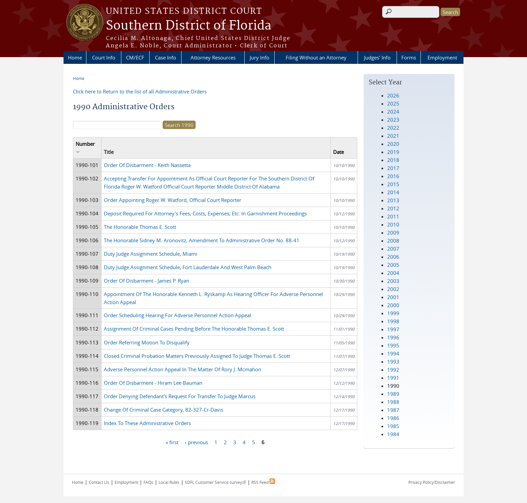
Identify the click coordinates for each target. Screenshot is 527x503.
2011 (393, 216)
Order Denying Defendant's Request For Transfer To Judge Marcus (179, 396)
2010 (393, 224)
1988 (393, 402)
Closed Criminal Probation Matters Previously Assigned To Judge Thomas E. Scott (197, 355)
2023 (393, 119)
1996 (393, 337)
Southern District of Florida (188, 26)
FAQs (148, 482)
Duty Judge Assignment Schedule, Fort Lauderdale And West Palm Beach (187, 267)
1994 (393, 353)
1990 (393, 385)
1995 (393, 345)
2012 (393, 208)
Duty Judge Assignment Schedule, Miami (150, 253)
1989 (393, 393)
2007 (393, 248)
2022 (393, 127)
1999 (393, 313)
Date (338, 152)
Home (75, 57)
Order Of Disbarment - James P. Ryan (146, 280)
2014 (393, 192)
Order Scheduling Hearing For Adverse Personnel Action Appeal (177, 315)
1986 (393, 418)
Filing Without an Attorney (316, 57)
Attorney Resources (213, 57)
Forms (408, 57)
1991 (393, 377)
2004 (393, 272)
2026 (393, 95)
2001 (393, 297)
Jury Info (259, 57)
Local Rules (169, 482)
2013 (393, 200)
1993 (393, 361)
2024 (393, 111)
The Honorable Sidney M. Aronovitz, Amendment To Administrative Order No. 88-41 (201, 240)
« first (172, 441)
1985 (393, 426)
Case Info (165, 57)
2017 (393, 168)
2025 (393, 103)
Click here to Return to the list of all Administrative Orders (140, 91)
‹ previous (196, 441)
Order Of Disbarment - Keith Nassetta (147, 165)
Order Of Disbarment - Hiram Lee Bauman (153, 382)
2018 (393, 160)
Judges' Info (377, 57)
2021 (393, 135)
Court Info (103, 57)
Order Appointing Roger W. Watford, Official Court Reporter (172, 200)
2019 (393, 152)
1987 (393, 410)
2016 (393, 176)
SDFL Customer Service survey (215, 482)
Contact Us (99, 482)
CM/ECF (135, 57)
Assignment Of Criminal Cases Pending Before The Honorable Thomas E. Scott (194, 328)
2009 (393, 232)
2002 (393, 289)
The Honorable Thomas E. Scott (140, 226)
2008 (393, 240)
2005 (393, 264)
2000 (393, 305)
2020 (393, 143)
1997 (393, 329)
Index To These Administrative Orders (147, 423)
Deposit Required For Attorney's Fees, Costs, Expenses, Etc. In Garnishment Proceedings (205, 213)
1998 (393, 321)
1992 (393, 369)
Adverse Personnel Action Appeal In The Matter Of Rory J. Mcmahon (182, 369)
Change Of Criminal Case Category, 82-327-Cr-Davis (163, 409)
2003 (393, 281)
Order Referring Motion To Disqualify (147, 342)
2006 (393, 256)
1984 (393, 434)
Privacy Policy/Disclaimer (431, 482)
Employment (442, 57)
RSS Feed (263, 482)
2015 (393, 184)
